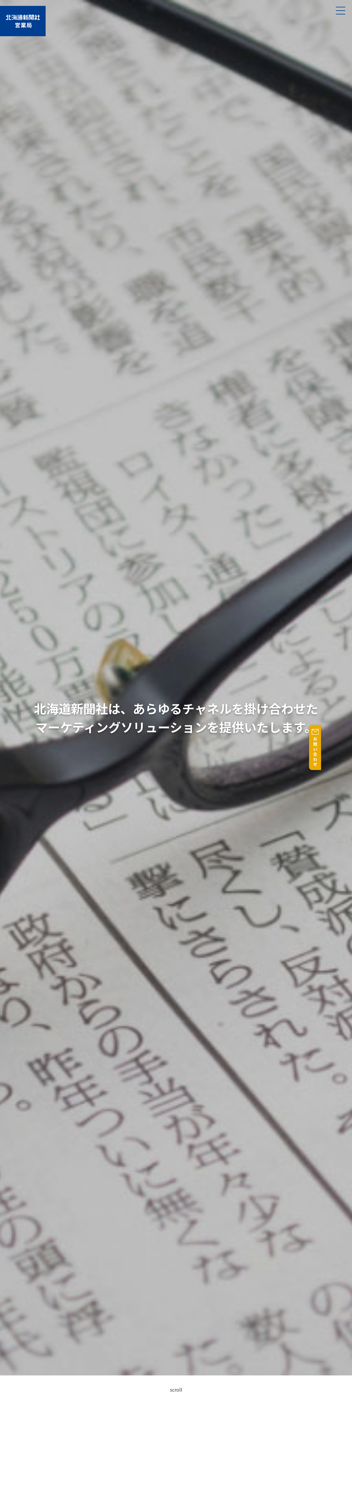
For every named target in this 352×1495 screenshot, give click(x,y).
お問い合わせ (346, 752)
